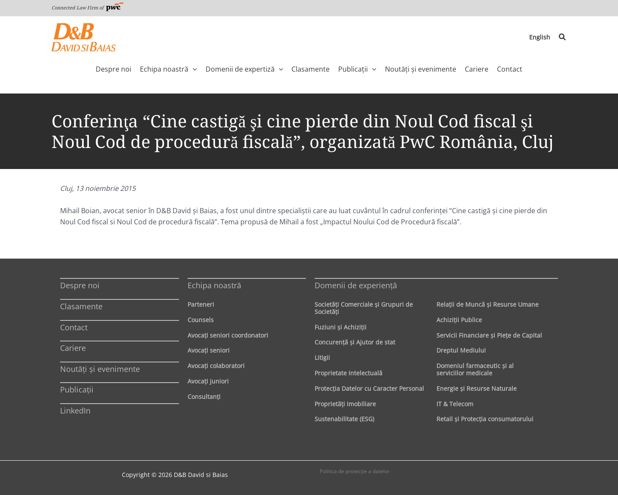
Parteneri (201, 304)
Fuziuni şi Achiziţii (341, 327)
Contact (74, 327)
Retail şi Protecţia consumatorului (484, 419)
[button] (562, 37)
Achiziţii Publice (459, 320)
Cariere (73, 348)
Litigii (322, 357)
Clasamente (81, 306)
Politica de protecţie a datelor (355, 471)
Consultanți (204, 396)
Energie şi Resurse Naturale (476, 388)
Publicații (77, 389)
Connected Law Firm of (88, 7)
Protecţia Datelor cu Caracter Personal (369, 388)
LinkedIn (75, 410)
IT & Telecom (454, 404)
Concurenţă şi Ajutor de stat (355, 342)
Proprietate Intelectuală (348, 373)
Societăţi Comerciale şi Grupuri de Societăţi (364, 308)
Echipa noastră (214, 285)
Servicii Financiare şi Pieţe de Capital (489, 335)
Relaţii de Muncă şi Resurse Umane (487, 304)
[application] (192, 69)
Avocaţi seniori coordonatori (228, 335)
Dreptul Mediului (461, 350)
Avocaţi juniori (208, 381)
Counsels (201, 320)
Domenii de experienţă (356, 285)
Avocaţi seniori (209, 350)
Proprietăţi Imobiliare (345, 404)
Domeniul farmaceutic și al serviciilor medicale (475, 369)
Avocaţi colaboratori (216, 366)
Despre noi (80, 285)
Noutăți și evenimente (100, 369)
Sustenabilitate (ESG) (344, 419)
